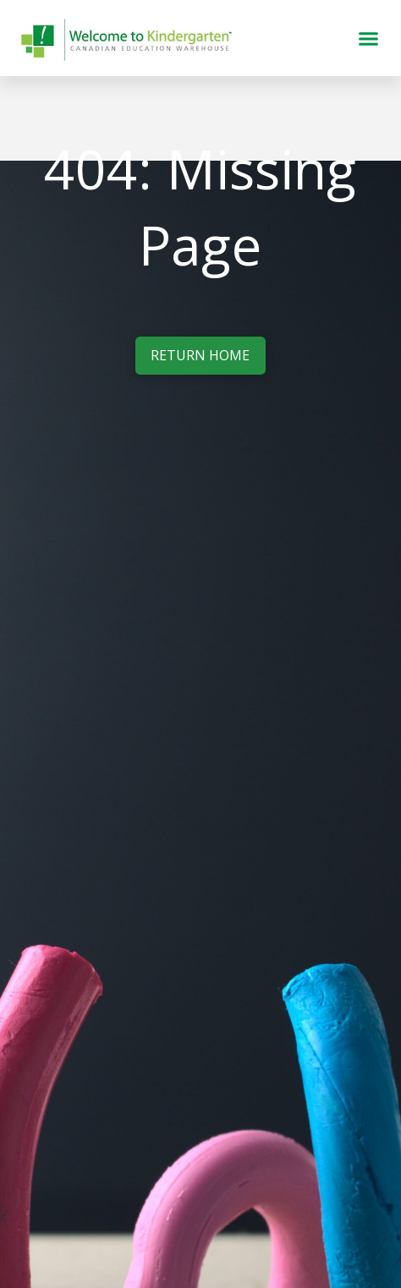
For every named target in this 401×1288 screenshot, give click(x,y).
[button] (368, 38)
